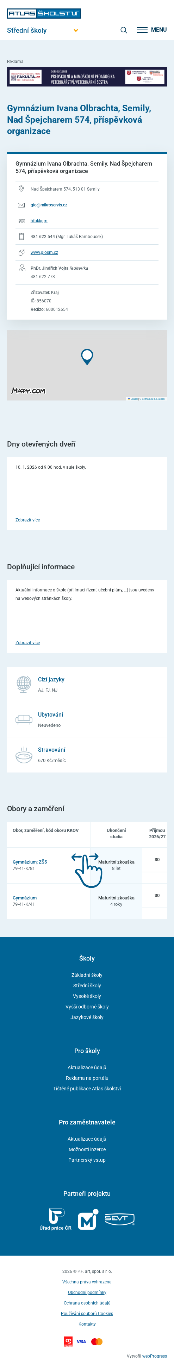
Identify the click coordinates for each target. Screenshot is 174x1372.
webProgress (154, 1356)
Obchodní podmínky (87, 1292)
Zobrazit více (27, 520)
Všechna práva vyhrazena (87, 1282)
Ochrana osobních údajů (87, 1303)
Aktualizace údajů (87, 1067)
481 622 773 (43, 276)
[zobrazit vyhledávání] (124, 30)
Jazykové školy (87, 1017)
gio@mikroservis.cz (49, 205)
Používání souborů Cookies (87, 1313)
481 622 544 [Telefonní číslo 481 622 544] (43, 236)
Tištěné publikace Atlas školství (87, 1088)
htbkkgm (39, 220)
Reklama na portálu (87, 1078)
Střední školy (87, 985)
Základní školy (87, 975)
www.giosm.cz (44, 252)
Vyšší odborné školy (87, 1006)
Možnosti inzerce (87, 1149)
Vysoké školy (87, 996)
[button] (87, 357)
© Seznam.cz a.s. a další (152, 399)
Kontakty (87, 1324)
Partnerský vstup (87, 1160)
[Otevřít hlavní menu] (44, 30)
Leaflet (133, 399)
